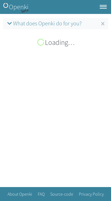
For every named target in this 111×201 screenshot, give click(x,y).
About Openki (19, 194)
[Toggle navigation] (103, 7)
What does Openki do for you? (44, 23)
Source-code (61, 194)
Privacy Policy (91, 194)
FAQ (41, 194)
